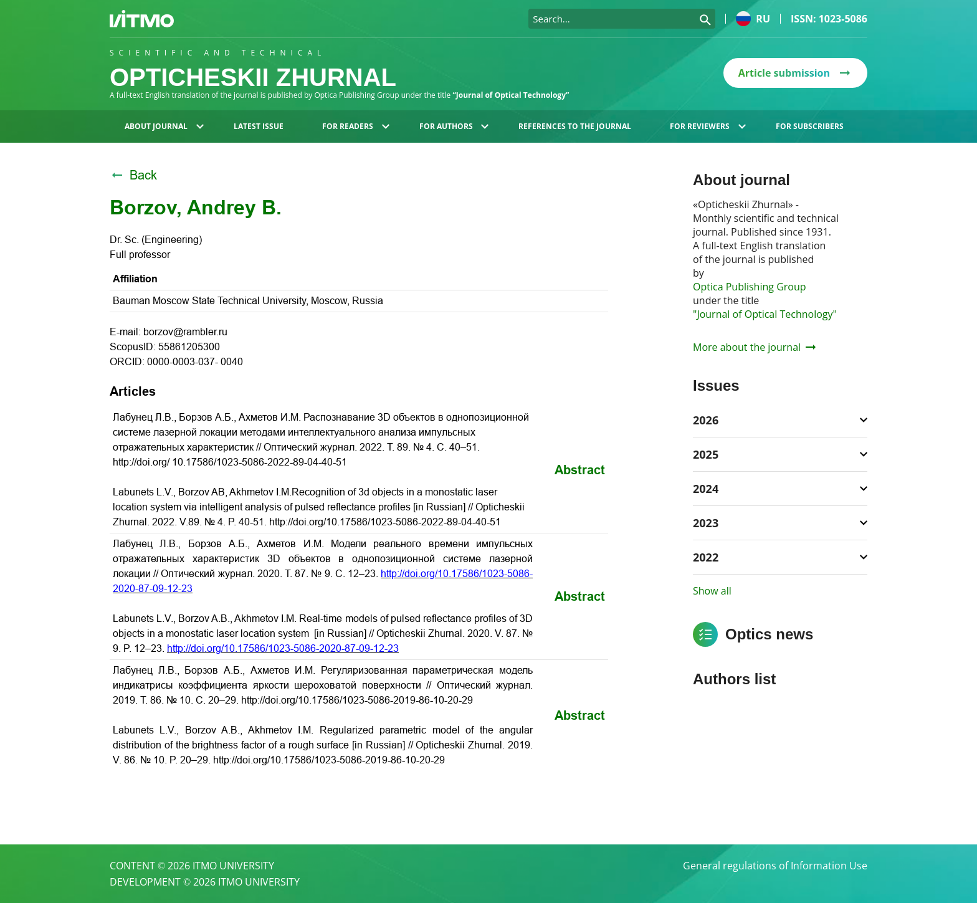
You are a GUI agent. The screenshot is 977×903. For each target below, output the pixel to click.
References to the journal (574, 126)
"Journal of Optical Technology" (765, 314)
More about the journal (754, 347)
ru (753, 18)
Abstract (580, 470)
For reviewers (708, 126)
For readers (355, 126)
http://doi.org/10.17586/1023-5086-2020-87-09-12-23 (283, 648)
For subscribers (810, 126)
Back (133, 175)
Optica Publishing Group (749, 287)
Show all (712, 591)
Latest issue (259, 126)
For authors (454, 126)
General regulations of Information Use (775, 865)
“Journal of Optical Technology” (510, 95)
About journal (164, 126)
